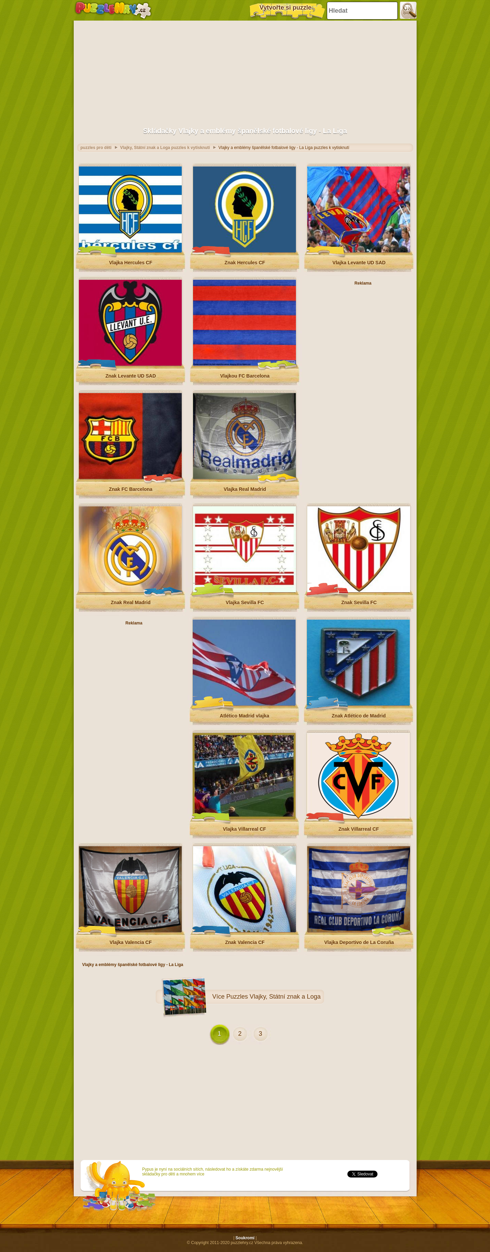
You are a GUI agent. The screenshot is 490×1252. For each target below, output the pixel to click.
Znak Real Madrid (131, 602)
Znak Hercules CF (245, 262)
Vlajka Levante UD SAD (359, 262)
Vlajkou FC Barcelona (245, 376)
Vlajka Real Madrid (245, 489)
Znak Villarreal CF (358, 829)
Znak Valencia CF (244, 942)
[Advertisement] (245, 70)
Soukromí (245, 1238)
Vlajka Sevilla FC (245, 602)
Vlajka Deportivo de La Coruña (359, 942)
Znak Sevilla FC (359, 602)
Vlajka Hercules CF (130, 262)
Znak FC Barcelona (131, 489)
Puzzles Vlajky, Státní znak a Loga (273, 996)
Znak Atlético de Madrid (358, 716)
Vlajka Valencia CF (131, 942)
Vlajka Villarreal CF (244, 829)
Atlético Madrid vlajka (244, 716)
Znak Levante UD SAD (130, 376)
